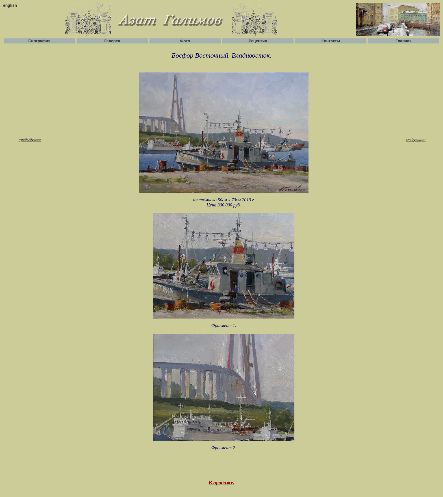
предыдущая (30, 140)
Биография (39, 41)
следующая (415, 140)
